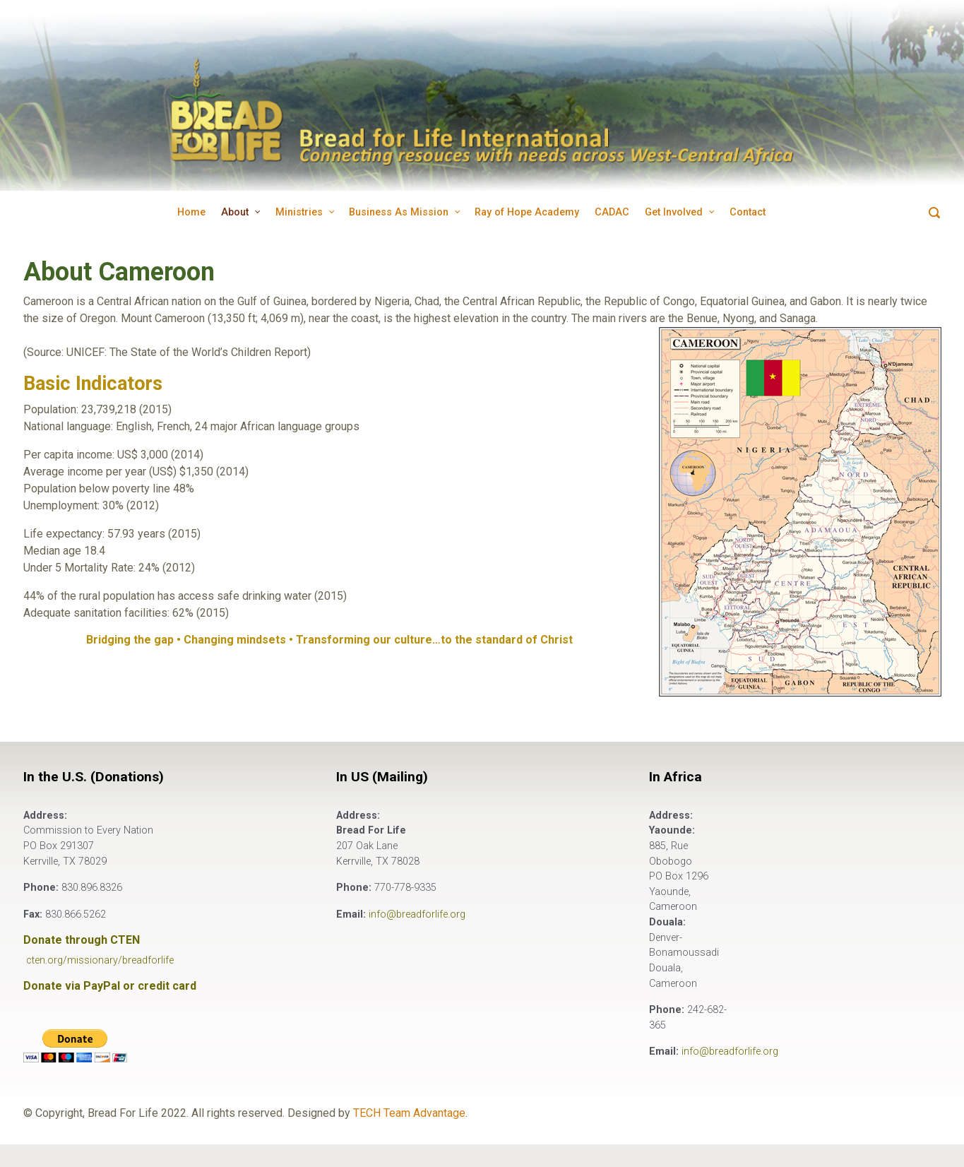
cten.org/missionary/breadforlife (100, 960)
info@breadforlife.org (417, 914)
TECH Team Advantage (409, 1113)
